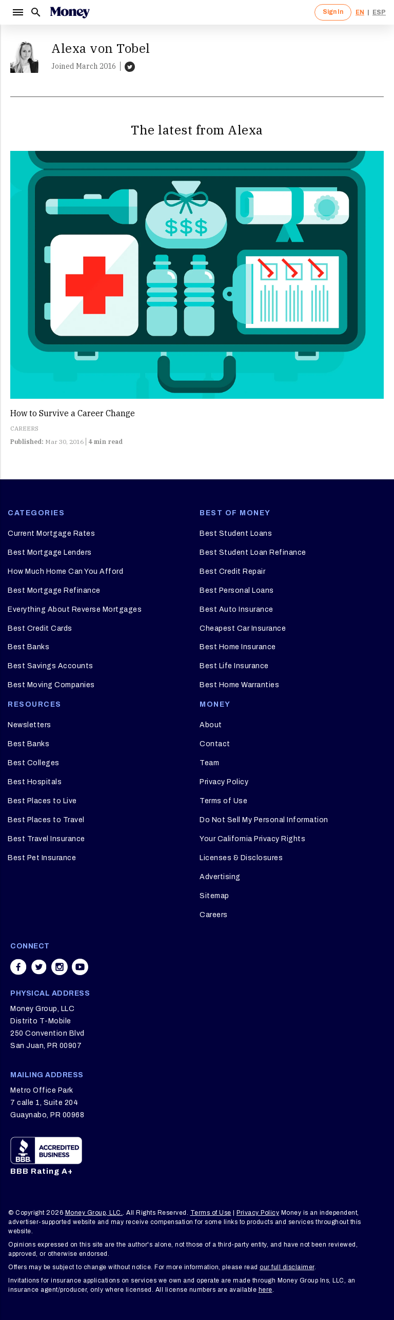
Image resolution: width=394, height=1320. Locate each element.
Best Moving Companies (51, 685)
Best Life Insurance (234, 666)
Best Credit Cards (40, 628)
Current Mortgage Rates (51, 533)
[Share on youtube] (80, 967)
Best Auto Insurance (236, 609)
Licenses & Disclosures (241, 858)
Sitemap (214, 896)
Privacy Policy (224, 782)
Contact (215, 744)
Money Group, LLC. (94, 1212)
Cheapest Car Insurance (243, 628)
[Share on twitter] (39, 967)
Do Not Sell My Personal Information (264, 820)
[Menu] (17, 12)
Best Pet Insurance (42, 858)
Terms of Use (223, 801)
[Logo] (69, 12)
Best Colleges (34, 763)
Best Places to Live (42, 801)
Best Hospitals (35, 782)
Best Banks (28, 647)
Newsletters (29, 725)
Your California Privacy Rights (252, 839)
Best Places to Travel (46, 820)
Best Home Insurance (238, 647)
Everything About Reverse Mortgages (75, 609)
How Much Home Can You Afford (65, 571)
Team (209, 763)
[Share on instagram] (59, 967)
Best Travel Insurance (46, 839)
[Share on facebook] (18, 967)
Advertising (220, 877)
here (265, 1289)
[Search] (36, 12)
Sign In (333, 11)
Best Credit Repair (232, 571)
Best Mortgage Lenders (50, 552)
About (211, 725)
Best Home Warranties (239, 685)
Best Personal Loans (237, 590)
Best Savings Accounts (50, 666)
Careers (214, 915)
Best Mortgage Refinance (54, 590)
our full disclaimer (287, 1267)
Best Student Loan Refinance (253, 552)
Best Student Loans (236, 533)
